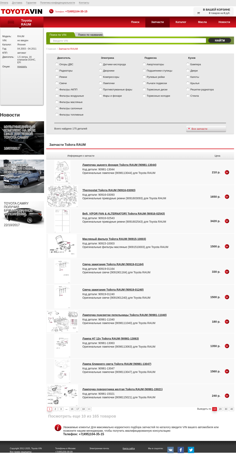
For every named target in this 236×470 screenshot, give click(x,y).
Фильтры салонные (68, 109)
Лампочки (106, 83)
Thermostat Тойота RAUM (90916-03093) (108, 190)
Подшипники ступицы (157, 71)
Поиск (135, 22)
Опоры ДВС (64, 65)
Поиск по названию (90, 34)
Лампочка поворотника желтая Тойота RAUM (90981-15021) (122, 389)
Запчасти (157, 22)
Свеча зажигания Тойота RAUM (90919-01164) (113, 264)
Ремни (61, 77)
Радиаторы (64, 71)
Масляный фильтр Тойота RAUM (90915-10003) (114, 239)
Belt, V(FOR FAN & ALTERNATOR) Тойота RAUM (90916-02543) (123, 213)
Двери (192, 71)
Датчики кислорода (112, 65)
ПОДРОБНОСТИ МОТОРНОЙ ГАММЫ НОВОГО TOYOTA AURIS (19, 176)
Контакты (84, 2)
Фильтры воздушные (69, 96)
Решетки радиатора (200, 90)
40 (231, 409)
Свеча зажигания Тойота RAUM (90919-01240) (113, 289)
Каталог (181, 22)
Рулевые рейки (154, 77)
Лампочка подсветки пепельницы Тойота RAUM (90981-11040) (124, 315)
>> (89, 409)
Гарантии (31, 2)
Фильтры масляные (69, 102)
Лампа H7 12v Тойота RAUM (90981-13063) (110, 338)
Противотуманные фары (115, 90)
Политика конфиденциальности (57, 2)
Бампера (193, 65)
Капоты (192, 77)
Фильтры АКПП (66, 90)
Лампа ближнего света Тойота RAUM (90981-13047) (116, 363)
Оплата (4, 2)
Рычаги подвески (155, 83)
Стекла (192, 96)
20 (220, 409)
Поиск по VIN (58, 34)
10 (214, 409)
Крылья (192, 83)
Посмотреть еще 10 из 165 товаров (82, 416)
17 (77, 409)
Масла (202, 22)
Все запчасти (197, 129)
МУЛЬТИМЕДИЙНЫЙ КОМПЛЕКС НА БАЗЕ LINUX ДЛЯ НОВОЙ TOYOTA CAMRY (19, 137)
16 (72, 409)
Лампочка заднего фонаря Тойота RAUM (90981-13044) (119, 164)
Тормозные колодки (156, 96)
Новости (224, 22)
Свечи (61, 83)
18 (83, 409)
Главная (51, 48)
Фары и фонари (110, 96)
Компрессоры (109, 77)
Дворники (106, 71)
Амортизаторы (153, 65)
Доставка (17, 2)
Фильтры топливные (69, 115)
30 (226, 409)
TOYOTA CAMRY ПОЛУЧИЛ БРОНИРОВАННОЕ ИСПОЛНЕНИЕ (18, 214)
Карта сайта (129, 448)
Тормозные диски (155, 90)
